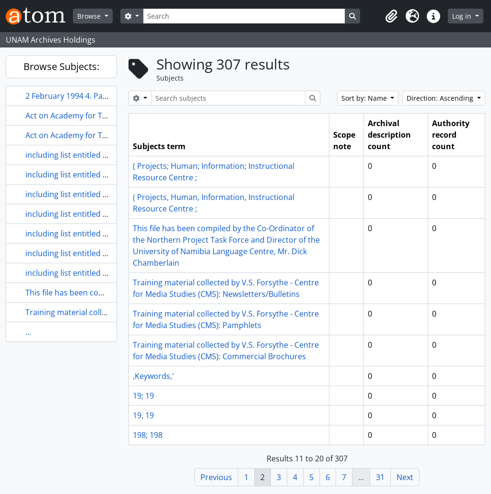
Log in (462, 16)
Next (405, 477)
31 (380, 477)
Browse (90, 16)
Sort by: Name (365, 98)
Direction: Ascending (441, 98)
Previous (216, 477)
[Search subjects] (228, 98)
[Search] (244, 16)
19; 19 (143, 395)
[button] (391, 16)
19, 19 (143, 415)
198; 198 (148, 435)
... (28, 332)
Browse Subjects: (61, 66)
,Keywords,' (153, 376)
